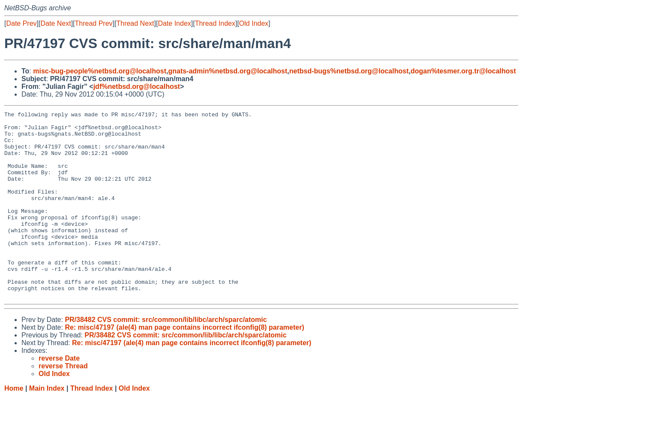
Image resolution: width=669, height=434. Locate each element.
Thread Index (215, 23)
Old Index (253, 23)
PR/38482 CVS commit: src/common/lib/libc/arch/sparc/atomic (166, 357)
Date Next (55, 23)
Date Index (174, 23)
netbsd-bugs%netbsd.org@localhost (349, 71)
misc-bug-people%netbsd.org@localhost (99, 71)
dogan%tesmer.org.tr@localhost (463, 71)
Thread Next (135, 23)
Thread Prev (94, 23)
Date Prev (21, 23)
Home (13, 425)
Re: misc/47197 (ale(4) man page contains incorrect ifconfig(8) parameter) (184, 364)
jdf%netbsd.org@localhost (136, 86)
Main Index (47, 425)
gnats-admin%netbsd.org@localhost (227, 71)
